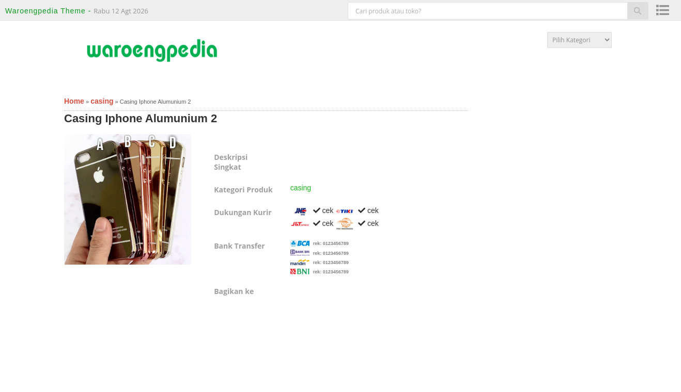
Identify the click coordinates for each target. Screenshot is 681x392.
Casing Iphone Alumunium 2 (140, 118)
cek (312, 210)
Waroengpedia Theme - (49, 11)
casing (300, 188)
